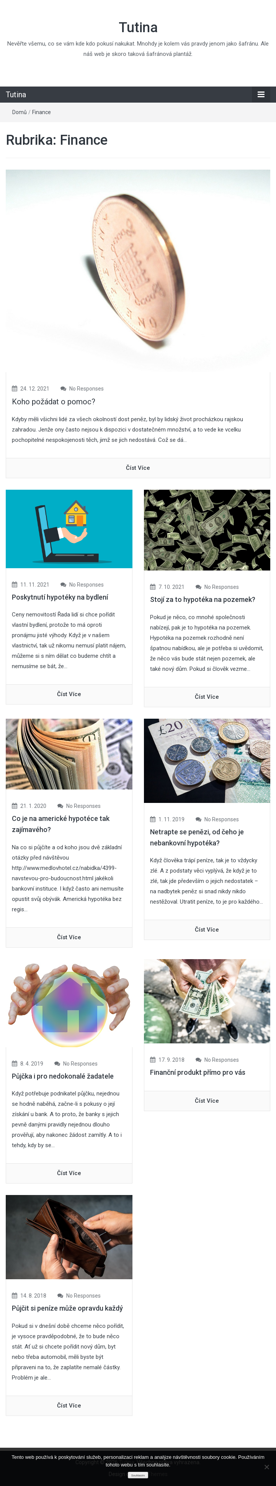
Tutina (138, 28)
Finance (41, 112)
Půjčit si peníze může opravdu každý (67, 1308)
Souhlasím (138, 1475)
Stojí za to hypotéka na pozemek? (202, 599)
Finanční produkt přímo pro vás (197, 1072)
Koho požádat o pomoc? (53, 401)
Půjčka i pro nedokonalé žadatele (63, 1076)
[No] (266, 1467)
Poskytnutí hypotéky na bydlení (60, 597)
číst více (138, 467)
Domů (19, 112)
